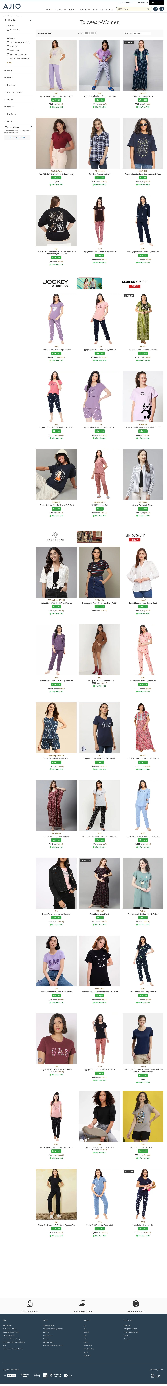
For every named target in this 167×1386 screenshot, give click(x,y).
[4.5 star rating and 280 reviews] (143, 255)
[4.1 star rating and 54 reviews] (143, 762)
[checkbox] (19, 29)
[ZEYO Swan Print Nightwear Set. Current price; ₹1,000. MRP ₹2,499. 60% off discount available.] (143, 1203)
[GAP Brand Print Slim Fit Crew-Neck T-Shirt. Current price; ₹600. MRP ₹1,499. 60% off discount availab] (56, 970)
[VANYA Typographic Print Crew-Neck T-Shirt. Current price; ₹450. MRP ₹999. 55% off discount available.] (143, 892)
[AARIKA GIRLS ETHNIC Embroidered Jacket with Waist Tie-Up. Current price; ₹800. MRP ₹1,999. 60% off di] (56, 581)
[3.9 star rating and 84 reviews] (99, 1073)
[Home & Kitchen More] (111, 9)
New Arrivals (88, 1345)
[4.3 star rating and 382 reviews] (56, 353)
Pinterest (127, 1339)
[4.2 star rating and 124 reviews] (143, 353)
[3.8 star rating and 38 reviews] (143, 431)
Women (86, 1332)
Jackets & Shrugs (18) (18, 54)
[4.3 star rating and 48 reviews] (143, 606)
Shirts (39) (14, 46)
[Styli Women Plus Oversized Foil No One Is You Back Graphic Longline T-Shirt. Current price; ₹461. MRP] (56, 230)
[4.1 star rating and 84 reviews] (56, 431)
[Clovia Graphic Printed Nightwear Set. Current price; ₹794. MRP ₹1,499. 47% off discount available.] (143, 1125)
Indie (85, 1339)
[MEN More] (51, 9)
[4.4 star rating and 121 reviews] (99, 840)
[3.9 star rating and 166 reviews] (143, 1228)
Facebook (127, 1325)
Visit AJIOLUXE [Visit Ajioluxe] (157, 3)
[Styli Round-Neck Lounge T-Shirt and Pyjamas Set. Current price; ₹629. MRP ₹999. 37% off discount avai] (56, 1203)
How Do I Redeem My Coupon (53, 1345)
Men (85, 1329)
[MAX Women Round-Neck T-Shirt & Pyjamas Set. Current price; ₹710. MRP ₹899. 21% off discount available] (99, 814)
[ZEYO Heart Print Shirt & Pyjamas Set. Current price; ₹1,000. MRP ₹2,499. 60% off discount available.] (143, 658)
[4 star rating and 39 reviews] (99, 509)
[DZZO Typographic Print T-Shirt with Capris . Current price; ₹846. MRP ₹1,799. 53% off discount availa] (99, 1047)
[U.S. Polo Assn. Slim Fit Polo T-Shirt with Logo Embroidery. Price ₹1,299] (56, 152)
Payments (46, 1339)
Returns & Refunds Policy (11, 1339)
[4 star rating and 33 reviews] (143, 177)
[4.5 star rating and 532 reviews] (56, 762)
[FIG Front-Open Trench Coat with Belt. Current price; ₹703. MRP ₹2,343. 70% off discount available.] (99, 655)
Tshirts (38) (14, 50)
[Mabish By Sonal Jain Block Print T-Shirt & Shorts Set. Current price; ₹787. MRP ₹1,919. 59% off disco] (56, 736)
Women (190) (15, 29)
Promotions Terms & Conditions (14, 1342)
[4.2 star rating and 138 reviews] (99, 431)
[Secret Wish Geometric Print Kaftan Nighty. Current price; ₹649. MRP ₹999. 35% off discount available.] (56, 814)
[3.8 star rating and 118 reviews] (143, 100)
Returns (46, 1332)
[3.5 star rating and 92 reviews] (56, 995)
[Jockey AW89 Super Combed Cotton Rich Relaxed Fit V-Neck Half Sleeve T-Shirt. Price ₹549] (143, 1048)
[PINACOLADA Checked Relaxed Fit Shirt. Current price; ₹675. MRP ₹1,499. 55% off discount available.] (99, 152)
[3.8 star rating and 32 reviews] (143, 917)
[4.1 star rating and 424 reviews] (99, 100)
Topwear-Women (16, 16)
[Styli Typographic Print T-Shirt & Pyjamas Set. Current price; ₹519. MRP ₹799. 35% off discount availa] (56, 74)
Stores (86, 1342)
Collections (87, 1355)
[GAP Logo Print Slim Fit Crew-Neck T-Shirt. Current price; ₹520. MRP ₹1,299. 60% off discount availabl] (56, 1044)
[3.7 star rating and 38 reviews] (99, 762)
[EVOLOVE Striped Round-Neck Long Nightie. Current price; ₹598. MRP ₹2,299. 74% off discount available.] (143, 327)
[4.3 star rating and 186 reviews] (99, 177)
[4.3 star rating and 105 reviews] (56, 257)
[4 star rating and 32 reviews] (99, 917)
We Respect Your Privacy (11, 1332)
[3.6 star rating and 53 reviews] (99, 995)
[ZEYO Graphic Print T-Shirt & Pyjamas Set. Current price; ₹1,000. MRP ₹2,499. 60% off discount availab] (56, 327)
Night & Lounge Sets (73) (19, 42)
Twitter (126, 1335)
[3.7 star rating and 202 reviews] (143, 509)
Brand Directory (89, 1349)
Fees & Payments (8, 1335)
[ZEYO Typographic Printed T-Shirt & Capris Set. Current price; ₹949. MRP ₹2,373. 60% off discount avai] (56, 405)
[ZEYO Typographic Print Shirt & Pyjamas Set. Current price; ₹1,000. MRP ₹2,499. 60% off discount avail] (143, 229)
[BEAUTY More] (89, 9)
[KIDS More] (75, 9)
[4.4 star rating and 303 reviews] (143, 1151)
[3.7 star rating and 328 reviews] (56, 100)
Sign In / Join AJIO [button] (125, 3)
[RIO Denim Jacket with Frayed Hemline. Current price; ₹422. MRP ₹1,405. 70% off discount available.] (56, 892)
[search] (149, 9)
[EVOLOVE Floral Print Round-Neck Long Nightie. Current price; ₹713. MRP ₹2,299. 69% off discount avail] (143, 736)
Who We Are (7, 1325)
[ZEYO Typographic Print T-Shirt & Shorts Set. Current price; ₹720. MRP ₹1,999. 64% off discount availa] (99, 405)
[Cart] (161, 9)
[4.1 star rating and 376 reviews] (143, 1075)
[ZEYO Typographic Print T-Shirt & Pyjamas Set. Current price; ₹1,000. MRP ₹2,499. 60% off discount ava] (99, 327)
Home (5, 16)
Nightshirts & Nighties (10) (20, 58)
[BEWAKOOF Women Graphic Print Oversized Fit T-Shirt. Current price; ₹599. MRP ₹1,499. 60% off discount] (143, 152)
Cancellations (48, 1335)
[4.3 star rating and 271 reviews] (56, 177)
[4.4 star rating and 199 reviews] (56, 1228)
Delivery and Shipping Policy (12, 1349)
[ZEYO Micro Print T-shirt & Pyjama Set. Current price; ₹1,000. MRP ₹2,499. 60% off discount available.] (99, 1203)
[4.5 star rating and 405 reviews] (143, 684)
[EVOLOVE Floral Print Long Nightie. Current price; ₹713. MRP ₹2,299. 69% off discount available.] (143, 74)
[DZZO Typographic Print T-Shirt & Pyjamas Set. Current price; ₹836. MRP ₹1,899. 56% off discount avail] (99, 229)
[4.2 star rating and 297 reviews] (56, 840)
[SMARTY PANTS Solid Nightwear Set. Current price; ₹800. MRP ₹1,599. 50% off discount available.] (99, 483)
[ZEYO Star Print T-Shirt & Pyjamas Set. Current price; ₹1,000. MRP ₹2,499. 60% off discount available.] (143, 970)
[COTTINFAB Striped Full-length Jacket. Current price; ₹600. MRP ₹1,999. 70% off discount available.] (143, 483)
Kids (85, 1335)
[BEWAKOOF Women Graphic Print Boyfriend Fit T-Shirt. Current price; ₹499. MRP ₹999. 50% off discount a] (143, 405)
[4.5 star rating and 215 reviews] (143, 995)
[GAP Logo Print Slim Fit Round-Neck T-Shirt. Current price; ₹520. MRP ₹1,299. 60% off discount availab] (99, 736)
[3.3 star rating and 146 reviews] (99, 606)
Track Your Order (48, 1325)
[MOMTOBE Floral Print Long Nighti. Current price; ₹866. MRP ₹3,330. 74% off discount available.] (99, 892)
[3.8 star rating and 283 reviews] (56, 917)
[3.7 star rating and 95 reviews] (99, 255)
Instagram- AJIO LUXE (131, 1332)
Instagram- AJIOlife (130, 1329)
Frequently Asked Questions (53, 1329)
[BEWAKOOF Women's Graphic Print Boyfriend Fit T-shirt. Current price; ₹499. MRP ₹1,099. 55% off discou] (99, 970)
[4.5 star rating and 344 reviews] (99, 1228)
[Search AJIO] (134, 9)
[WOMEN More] (65, 9)
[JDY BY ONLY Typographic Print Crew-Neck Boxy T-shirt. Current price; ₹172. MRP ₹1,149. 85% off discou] (99, 579)
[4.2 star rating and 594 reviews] (99, 353)
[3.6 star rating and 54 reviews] (56, 509)
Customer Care (142, 3)
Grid (80, 33)
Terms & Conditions (9, 1329)
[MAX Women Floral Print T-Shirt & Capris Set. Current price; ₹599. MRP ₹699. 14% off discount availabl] (99, 74)
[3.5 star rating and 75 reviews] (56, 606)
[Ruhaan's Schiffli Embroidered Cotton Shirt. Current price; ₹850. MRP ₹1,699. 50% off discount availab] (143, 581)
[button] (19, 20)
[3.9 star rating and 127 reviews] (56, 1151)
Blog (4, 1345)
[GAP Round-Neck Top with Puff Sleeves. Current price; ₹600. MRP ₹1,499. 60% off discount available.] (99, 1122)
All (84, 1325)
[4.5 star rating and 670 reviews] (56, 684)
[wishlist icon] (155, 9)
